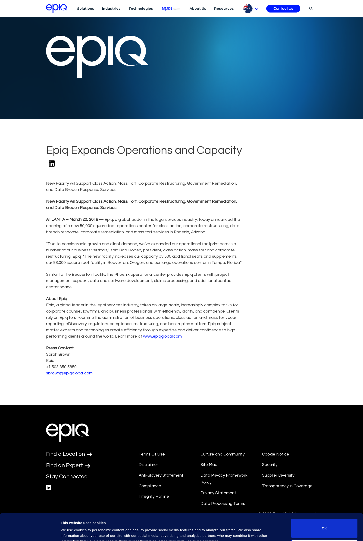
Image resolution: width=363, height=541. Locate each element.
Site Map (208, 464)
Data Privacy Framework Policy (223, 479)
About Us (198, 8)
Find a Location (69, 454)
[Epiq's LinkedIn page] (48, 488)
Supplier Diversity (278, 475)
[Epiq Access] (171, 8)
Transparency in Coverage (287, 486)
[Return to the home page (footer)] (56, 8)
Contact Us (283, 8)
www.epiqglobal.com (162, 336)
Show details (71, 531)
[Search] (310, 8)
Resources (224, 8)
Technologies (140, 8)
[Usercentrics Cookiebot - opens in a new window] (30, 531)
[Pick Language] (251, 8)
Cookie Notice (275, 454)
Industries (111, 8)
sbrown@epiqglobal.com (69, 373)
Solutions (85, 8)
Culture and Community (222, 454)
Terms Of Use (152, 454)
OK (324, 505)
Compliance (150, 486)
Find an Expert (68, 465)
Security (270, 464)
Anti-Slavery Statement (161, 475)
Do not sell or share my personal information (324, 526)
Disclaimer (148, 464)
